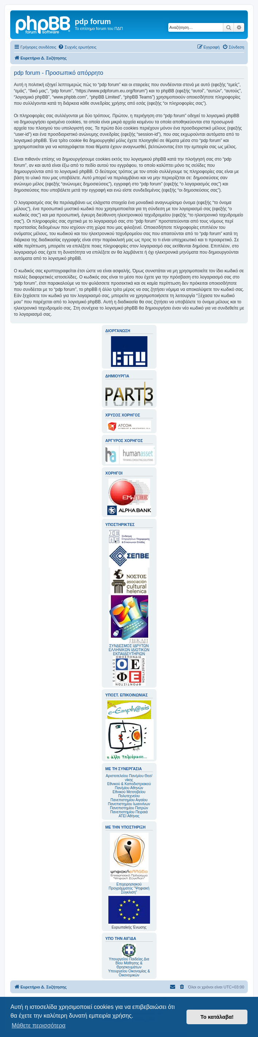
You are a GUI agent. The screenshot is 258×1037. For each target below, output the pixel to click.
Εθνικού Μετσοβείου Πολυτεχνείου (129, 794)
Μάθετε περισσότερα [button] (39, 1025)
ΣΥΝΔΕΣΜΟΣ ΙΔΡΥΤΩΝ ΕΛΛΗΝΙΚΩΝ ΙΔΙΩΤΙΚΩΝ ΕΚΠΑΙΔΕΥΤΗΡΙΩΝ (129, 650)
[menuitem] (77, 47)
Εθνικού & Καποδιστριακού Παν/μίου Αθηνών (129, 786)
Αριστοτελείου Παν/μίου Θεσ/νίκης (129, 778)
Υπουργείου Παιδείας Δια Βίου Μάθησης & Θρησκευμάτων (129, 963)
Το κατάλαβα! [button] (217, 1017)
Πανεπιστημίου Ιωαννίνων (129, 804)
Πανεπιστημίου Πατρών (129, 808)
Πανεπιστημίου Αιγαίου (129, 800)
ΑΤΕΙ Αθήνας (129, 816)
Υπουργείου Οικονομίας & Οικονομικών (129, 973)
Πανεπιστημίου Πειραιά (128, 812)
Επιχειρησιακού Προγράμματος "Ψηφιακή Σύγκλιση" (129, 863)
